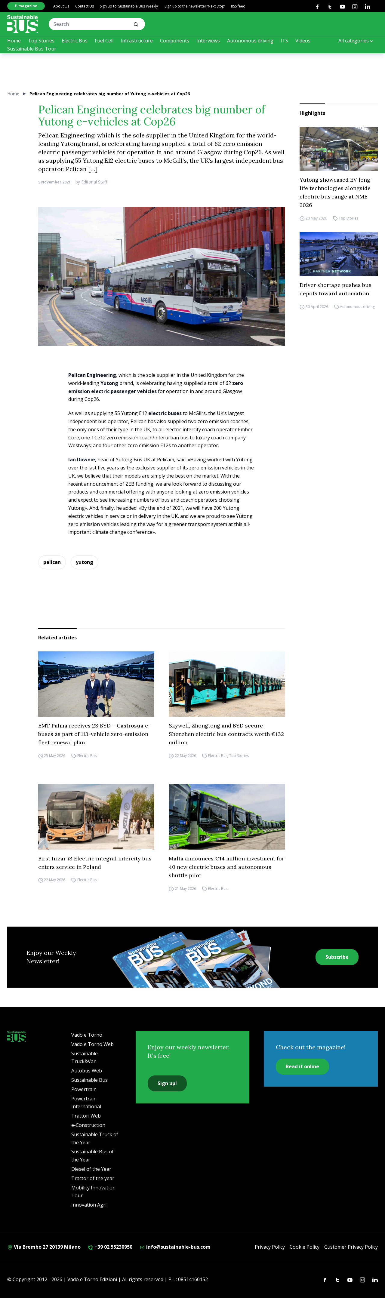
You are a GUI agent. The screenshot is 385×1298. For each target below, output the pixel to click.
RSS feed (238, 6)
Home (14, 40)
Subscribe (337, 957)
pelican (52, 562)
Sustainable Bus (89, 1080)
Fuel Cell (104, 40)
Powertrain (84, 1089)
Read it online (302, 1066)
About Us (61, 6)
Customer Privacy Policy (351, 1247)
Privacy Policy (270, 1247)
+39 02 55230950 (110, 1247)
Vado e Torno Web (92, 1044)
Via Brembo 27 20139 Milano (44, 1247)
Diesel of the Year (91, 1169)
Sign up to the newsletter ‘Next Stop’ (195, 6)
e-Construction (88, 1125)
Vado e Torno (86, 1035)
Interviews (208, 40)
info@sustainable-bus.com (175, 1247)
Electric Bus (75, 40)
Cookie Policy (304, 1247)
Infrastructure (137, 40)
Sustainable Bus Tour (31, 48)
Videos (302, 40)
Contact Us (84, 6)
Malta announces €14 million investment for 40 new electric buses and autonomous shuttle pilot (226, 867)
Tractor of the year (92, 1178)
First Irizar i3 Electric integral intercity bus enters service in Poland (95, 862)
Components (174, 40)
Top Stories (41, 40)
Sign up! (167, 1083)
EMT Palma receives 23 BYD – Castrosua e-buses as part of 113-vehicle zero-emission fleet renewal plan (94, 734)
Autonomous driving (250, 40)
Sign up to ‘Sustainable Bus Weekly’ (129, 6)
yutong (84, 562)
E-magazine (26, 5)
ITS (284, 40)
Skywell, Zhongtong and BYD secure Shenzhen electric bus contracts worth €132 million (226, 734)
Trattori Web (86, 1115)
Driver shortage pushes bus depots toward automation (335, 289)
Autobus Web (86, 1070)
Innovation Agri (88, 1204)
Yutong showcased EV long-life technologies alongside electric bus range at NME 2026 (336, 192)
